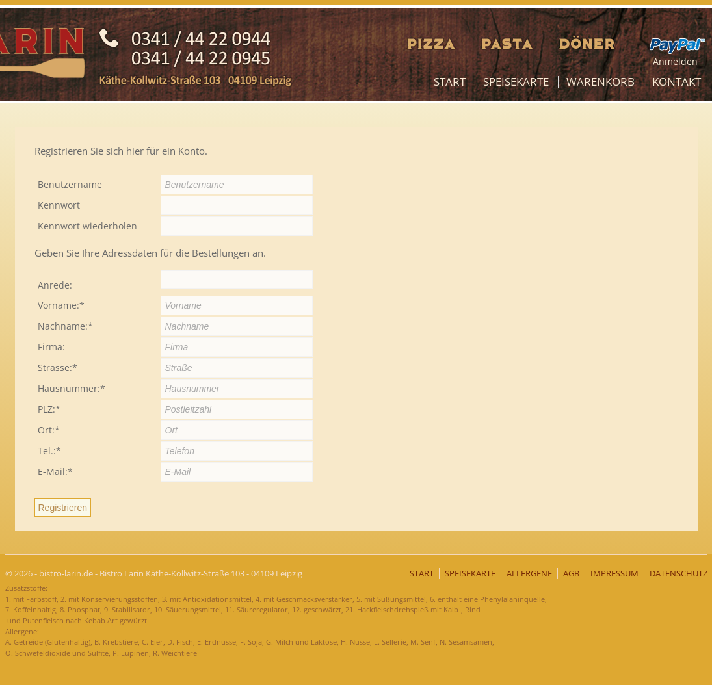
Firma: (51, 347)
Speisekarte (516, 81)
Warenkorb (600, 81)
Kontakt (676, 81)
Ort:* (49, 430)
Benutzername (70, 184)
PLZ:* (49, 409)
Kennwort (59, 205)
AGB (571, 573)
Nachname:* (65, 326)
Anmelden (675, 61)
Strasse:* (57, 367)
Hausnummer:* (71, 388)
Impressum (614, 573)
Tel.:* (49, 451)
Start (450, 81)
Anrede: (55, 285)
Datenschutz (678, 573)
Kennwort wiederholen (87, 226)
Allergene (529, 573)
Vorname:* (61, 305)
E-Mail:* (55, 471)
